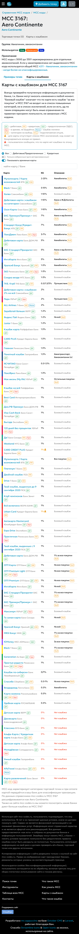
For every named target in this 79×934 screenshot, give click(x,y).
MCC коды (39, 12)
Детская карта (12, 712)
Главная (8, 348)
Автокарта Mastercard (16, 521)
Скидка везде (12, 277)
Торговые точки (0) (13, 36)
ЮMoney (9, 641)
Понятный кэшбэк (14, 354)
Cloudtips (7, 912)
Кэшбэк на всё (12, 388)
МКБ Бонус (10, 633)
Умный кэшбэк (12, 759)
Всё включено (12, 505)
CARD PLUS (10, 338)
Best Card (9, 397)
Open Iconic (49, 927)
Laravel (69, 920)
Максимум (10, 611)
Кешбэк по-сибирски (16, 672)
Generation (10, 656)
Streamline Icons (30, 927)
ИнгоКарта (10, 259)
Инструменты (10, 887)
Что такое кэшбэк (52, 898)
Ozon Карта (10, 209)
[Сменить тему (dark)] (71, 4)
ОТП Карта (10, 565)
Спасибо (9, 681)
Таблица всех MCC (13, 892)
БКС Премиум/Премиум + (18, 215)
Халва (7, 194)
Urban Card (10, 511)
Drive (6, 480)
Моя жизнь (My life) (14, 379)
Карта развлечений (15, 778)
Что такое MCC (50, 881)
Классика (9, 728)
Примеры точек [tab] (13, 76)
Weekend (9, 443)
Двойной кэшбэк (13, 474)
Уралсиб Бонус (12, 265)
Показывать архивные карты (21, 160)
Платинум (9, 468)
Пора (7, 299)
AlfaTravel (9, 768)
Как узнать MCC (51, 887)
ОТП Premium (11, 580)
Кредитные (53, 153)
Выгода (8, 422)
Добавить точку (46, 3)
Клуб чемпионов (13, 496)
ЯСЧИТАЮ (10, 363)
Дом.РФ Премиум (13, 406)
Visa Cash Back (12, 412)
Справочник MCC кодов (16, 12)
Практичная (10, 536)
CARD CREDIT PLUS (14, 449)
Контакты (8, 898)
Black (7, 188)
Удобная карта (12, 703)
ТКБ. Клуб (9, 283)
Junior (7, 323)
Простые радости (13, 662)
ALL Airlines (10, 305)
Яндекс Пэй (10, 317)
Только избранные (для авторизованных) (28, 157)
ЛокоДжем (10, 234)
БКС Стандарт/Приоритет (18, 250)
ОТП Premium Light (14, 571)
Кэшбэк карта (12, 329)
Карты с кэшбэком (37, 36)
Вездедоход (10, 687)
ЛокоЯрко (9, 373)
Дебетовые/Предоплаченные (28, 153)
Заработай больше (14, 311)
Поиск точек (9, 881)
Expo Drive (9, 530)
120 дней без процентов (17, 428)
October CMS (54, 920)
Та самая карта (12, 617)
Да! (6, 437)
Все (7, 153)
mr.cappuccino (29, 920)
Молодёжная (11, 749)
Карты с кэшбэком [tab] (38, 76)
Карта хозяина (12, 693)
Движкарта (10, 718)
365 (6, 271)
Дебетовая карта (13, 240)
